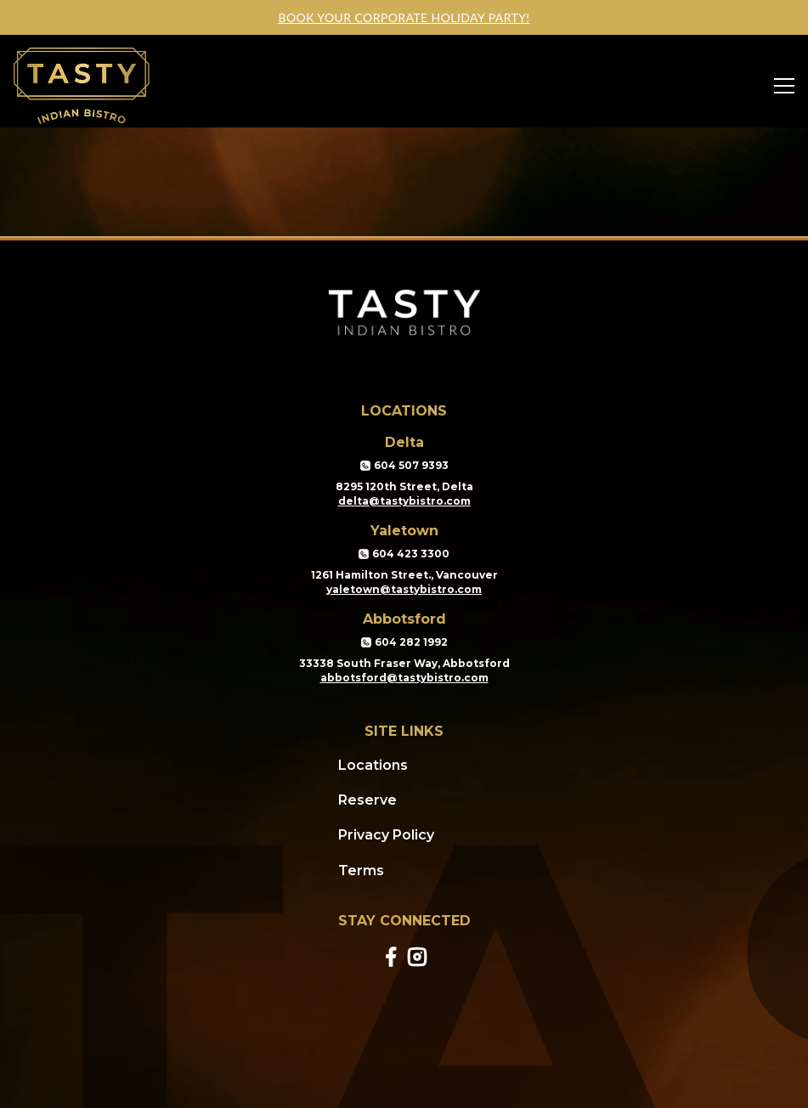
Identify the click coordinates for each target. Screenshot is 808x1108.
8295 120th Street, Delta (404, 486)
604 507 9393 (404, 466)
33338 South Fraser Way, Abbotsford (404, 663)
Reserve (367, 800)
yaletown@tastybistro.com (404, 589)
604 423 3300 (404, 554)
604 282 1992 (404, 642)
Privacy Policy (386, 835)
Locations (373, 765)
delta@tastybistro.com (404, 500)
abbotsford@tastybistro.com (404, 677)
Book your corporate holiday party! (403, 17)
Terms (361, 870)
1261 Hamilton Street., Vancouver (404, 574)
